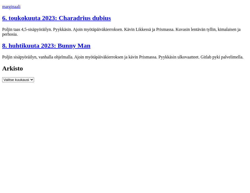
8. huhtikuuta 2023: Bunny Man (46, 45)
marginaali (11, 6)
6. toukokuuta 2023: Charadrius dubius (56, 17)
